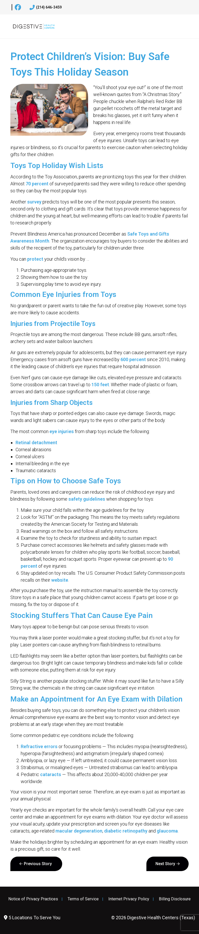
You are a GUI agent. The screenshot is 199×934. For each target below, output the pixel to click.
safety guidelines (86, 499)
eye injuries (61, 431)
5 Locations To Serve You (32, 917)
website (59, 580)
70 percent (37, 183)
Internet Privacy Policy (128, 899)
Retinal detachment (36, 442)
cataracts (50, 774)
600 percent (133, 359)
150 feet (100, 384)
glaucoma (167, 831)
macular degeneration (78, 831)
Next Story (165, 863)
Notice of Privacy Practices (33, 899)
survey (34, 202)
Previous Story (38, 863)
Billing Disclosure (175, 899)
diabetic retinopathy (125, 831)
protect (35, 259)
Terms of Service (83, 899)
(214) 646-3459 (46, 7)
